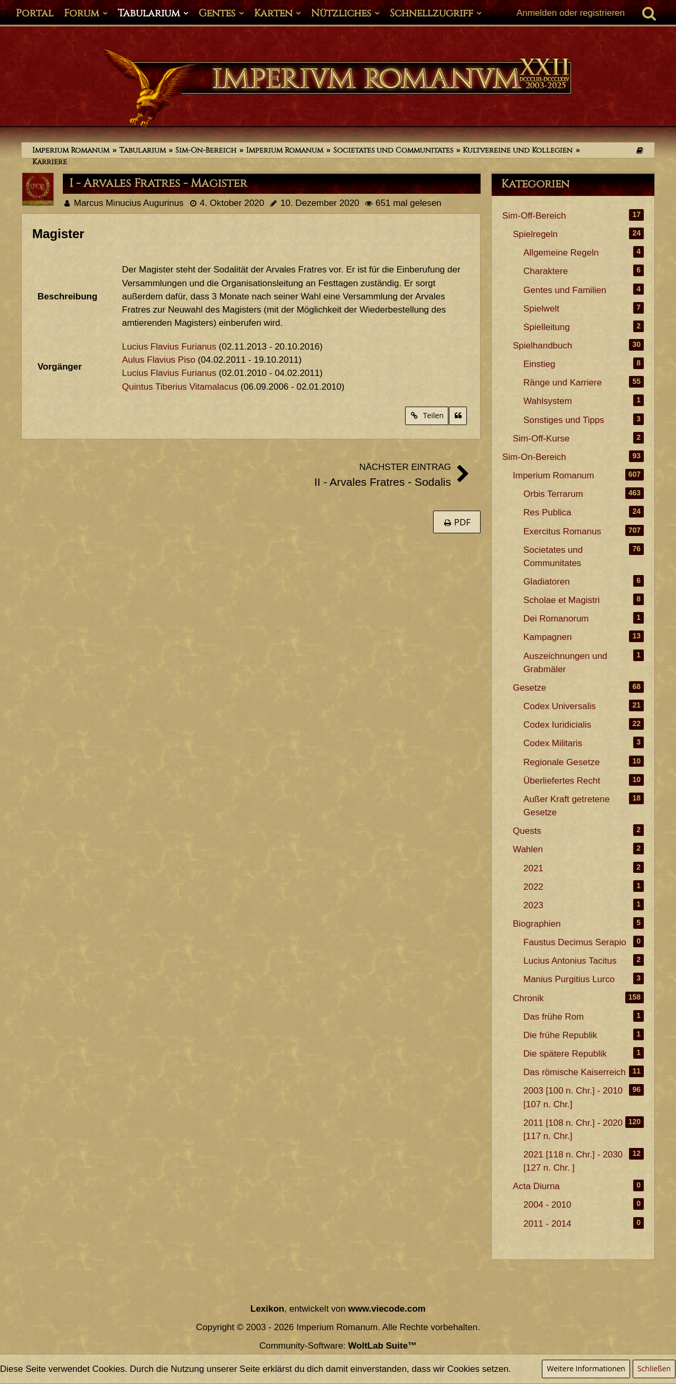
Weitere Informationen (586, 1368)
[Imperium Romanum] (338, 88)
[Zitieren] (458, 416)
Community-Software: (338, 1346)
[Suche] (649, 13)
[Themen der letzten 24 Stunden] (639, 150)
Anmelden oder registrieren (571, 13)
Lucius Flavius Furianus (169, 347)
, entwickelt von (338, 1309)
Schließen (654, 1368)
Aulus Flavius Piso (158, 360)
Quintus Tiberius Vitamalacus (180, 387)
